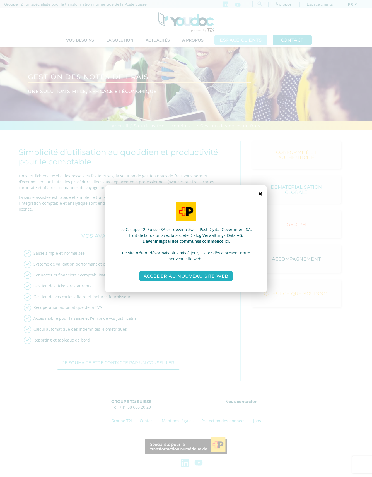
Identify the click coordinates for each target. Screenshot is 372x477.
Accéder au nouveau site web (186, 276)
